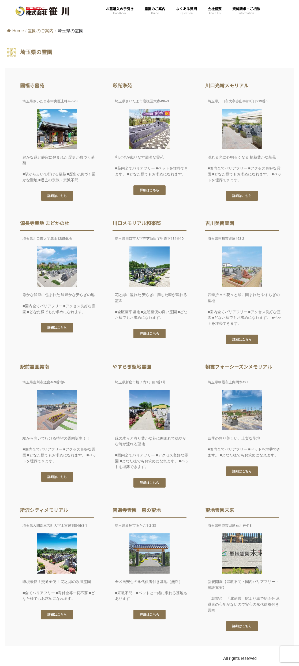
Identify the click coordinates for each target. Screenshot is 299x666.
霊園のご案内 (154, 8)
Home (15, 30)
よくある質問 (186, 8)
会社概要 (215, 8)
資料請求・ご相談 (246, 8)
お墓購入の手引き (120, 8)
